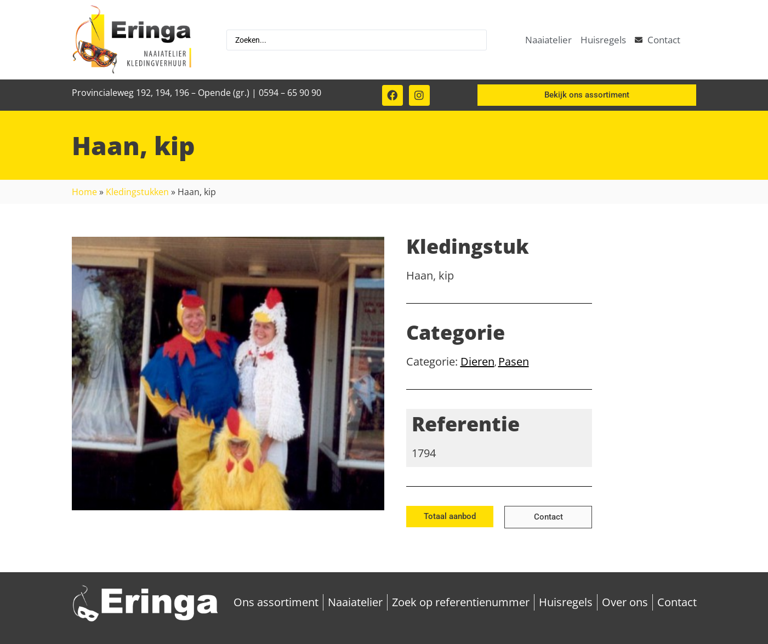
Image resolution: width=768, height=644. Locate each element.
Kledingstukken (137, 192)
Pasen (513, 361)
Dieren (477, 361)
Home (84, 192)
